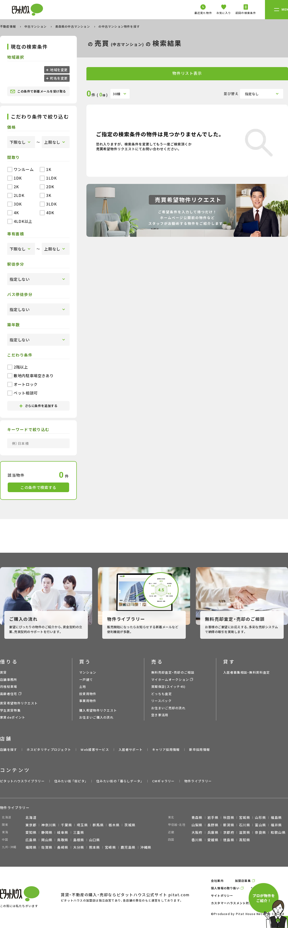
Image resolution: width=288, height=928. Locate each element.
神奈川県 (48, 824)
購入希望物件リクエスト (98, 710)
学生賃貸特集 (10, 710)
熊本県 (94, 847)
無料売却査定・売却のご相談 (172, 672)
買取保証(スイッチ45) (168, 686)
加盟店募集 (243, 880)
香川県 (197, 839)
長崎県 (62, 847)
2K (13, 186)
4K (13, 212)
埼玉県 (82, 824)
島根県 (78, 839)
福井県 (276, 824)
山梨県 (197, 824)
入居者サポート (131, 749)
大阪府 (197, 832)
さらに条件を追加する (38, 405)
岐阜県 (62, 832)
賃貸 (3, 672)
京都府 (228, 832)
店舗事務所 (8, 679)
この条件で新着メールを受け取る (38, 91)
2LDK (15, 195)
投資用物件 (87, 693)
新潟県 (228, 824)
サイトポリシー (222, 895)
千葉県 (66, 824)
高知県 (244, 839)
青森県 (197, 817)
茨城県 (129, 824)
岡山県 (46, 839)
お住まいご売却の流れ (168, 708)
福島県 (276, 817)
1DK (14, 178)
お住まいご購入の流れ (96, 717)
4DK (47, 212)
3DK (14, 204)
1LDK (48, 178)
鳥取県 (62, 839)
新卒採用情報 (199, 749)
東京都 (30, 824)
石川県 (244, 824)
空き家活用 (159, 715)
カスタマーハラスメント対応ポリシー (238, 903)
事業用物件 (87, 700)
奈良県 (260, 832)
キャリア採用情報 (166, 749)
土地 (82, 686)
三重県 (78, 832)
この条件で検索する (38, 487)
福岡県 (30, 847)
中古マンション (36, 26)
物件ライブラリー (198, 781)
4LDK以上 (19, 221)
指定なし (252, 93)
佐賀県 (46, 847)
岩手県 (212, 817)
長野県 (212, 824)
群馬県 (98, 824)
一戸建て (86, 679)
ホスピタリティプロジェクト (49, 749)
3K (45, 195)
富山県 (260, 824)
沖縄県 (145, 847)
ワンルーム (20, 169)
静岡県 (46, 832)
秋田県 (228, 817)
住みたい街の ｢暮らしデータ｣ (119, 781)
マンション (87, 672)
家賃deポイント (12, 717)
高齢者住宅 (8, 693)
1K (45, 169)
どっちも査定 (161, 693)
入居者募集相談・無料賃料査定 (246, 672)
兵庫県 (212, 832)
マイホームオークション (170, 679)
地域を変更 (58, 69)
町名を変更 (58, 78)
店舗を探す (8, 749)
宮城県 (244, 817)
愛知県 (30, 832)
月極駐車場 (8, 686)
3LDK (48, 204)
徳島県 (228, 839)
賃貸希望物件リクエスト (19, 703)
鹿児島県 (128, 847)
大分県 (78, 847)
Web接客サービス (95, 749)
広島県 (30, 839)
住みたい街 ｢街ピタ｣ (70, 781)
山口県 (94, 839)
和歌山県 (278, 832)
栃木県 (114, 824)
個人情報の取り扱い (225, 888)
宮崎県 (110, 847)
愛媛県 (212, 839)
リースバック (161, 700)
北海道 (30, 817)
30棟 (116, 93)
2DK (47, 186)
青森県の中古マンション (73, 26)
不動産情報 (8, 26)
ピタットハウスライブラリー (22, 781)
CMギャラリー (163, 781)
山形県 (260, 817)
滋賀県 (244, 832)
